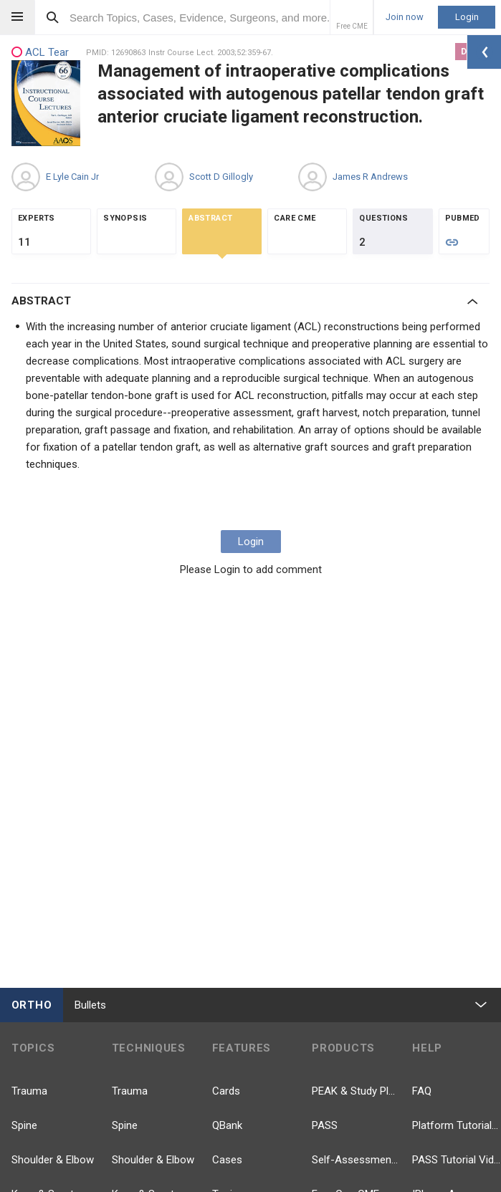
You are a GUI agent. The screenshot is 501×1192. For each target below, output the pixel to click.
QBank (227, 1125)
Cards (226, 1091)
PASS (325, 1125)
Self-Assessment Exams (356, 1159)
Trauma (29, 1091)
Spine (24, 1125)
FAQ (421, 1091)
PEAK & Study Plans (356, 1091)
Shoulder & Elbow (52, 1159)
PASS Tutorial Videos (456, 1159)
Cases (227, 1159)
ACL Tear (40, 52)
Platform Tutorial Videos (456, 1125)
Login (467, 16)
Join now (405, 17)
